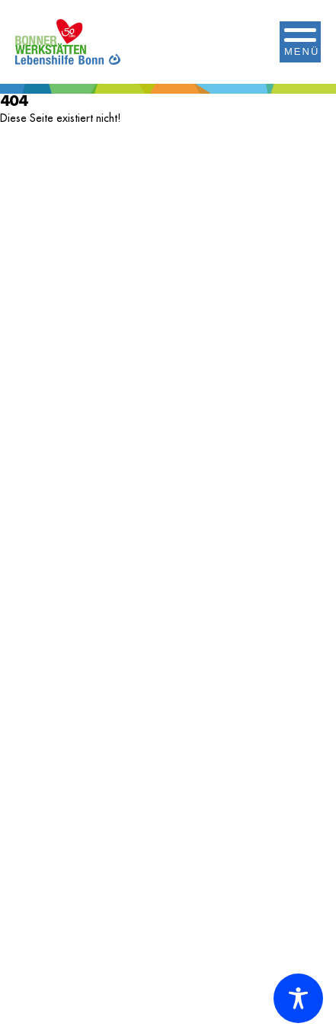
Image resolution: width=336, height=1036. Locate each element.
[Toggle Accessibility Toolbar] (298, 998)
